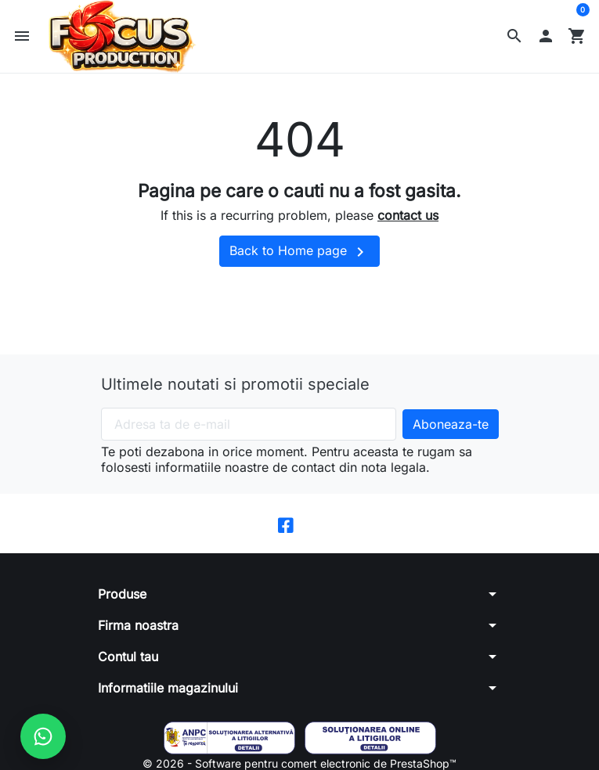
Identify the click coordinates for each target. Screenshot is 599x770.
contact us (407, 220)
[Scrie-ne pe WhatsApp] (43, 736)
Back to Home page (299, 256)
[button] (514, 38)
